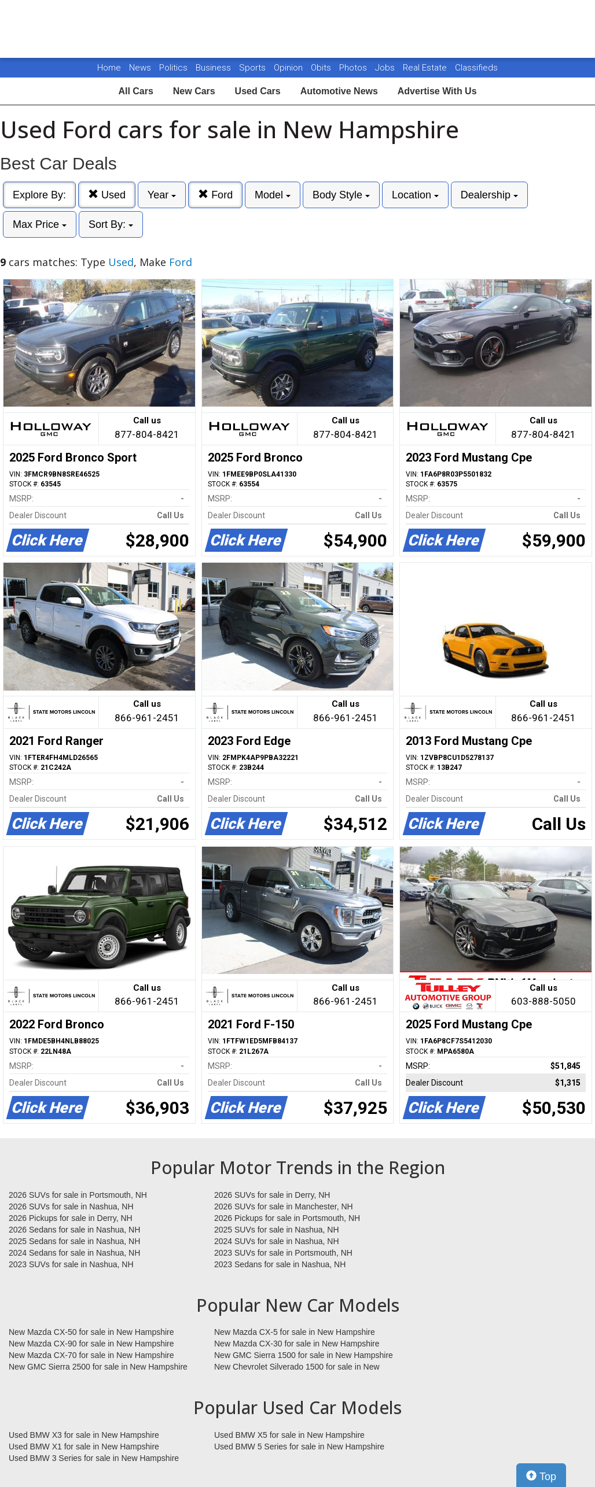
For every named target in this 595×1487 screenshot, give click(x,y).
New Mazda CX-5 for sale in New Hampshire (294, 1332)
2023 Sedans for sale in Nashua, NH (280, 1264)
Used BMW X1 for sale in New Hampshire (84, 1446)
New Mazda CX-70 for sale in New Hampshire (91, 1355)
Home (109, 67)
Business (214, 67)
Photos (354, 67)
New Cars (194, 91)
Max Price (40, 224)
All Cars (135, 91)
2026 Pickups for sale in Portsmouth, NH (287, 1218)
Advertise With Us (437, 91)
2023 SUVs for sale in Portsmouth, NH (283, 1252)
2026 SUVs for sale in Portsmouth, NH (78, 1195)
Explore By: (39, 195)
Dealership (489, 195)
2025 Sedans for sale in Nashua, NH (74, 1241)
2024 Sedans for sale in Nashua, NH (74, 1252)
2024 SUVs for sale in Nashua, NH (276, 1241)
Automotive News (339, 91)
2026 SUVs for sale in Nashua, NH (71, 1206)
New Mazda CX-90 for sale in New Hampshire (91, 1343)
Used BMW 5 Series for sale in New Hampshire (299, 1446)
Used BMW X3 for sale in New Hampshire (84, 1435)
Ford (215, 195)
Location (415, 195)
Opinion (289, 67)
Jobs (386, 67)
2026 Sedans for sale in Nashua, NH (74, 1229)
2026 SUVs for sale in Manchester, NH (283, 1206)
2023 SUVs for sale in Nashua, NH (71, 1264)
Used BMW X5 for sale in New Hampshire (289, 1435)
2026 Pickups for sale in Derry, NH (71, 1218)
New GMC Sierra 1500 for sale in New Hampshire (303, 1355)
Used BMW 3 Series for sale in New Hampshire (94, 1458)
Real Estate (426, 67)
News (140, 67)
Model (273, 195)
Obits (322, 67)
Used (107, 195)
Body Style (341, 195)
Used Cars (258, 91)
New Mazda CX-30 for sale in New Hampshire (297, 1343)
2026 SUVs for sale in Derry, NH (272, 1195)
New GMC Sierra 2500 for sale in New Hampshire (98, 1366)
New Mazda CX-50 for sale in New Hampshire (91, 1332)
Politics (173, 67)
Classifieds (476, 67)
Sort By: (111, 224)
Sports (253, 67)
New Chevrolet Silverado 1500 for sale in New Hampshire (297, 1367)
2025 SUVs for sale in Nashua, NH (276, 1229)
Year (162, 195)
